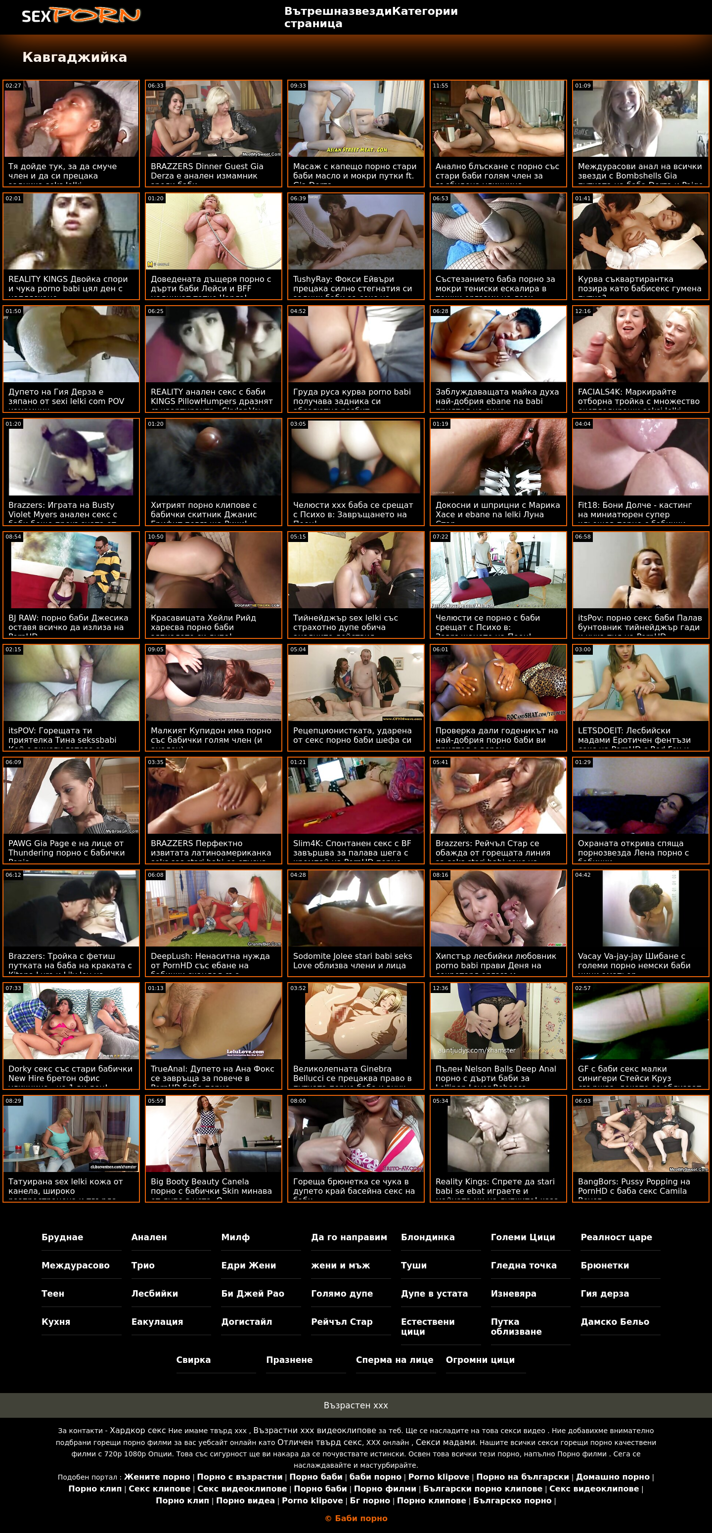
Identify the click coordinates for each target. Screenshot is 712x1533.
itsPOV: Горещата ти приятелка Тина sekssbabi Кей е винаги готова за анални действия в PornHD (63, 745)
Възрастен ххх (356, 1405)
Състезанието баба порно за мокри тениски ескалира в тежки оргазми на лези (495, 288)
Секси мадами (445, 1442)
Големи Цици (523, 1237)
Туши (414, 1265)
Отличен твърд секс (319, 1442)
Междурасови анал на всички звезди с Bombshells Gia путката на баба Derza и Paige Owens (640, 180)
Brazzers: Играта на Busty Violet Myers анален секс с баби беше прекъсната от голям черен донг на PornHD (67, 519)
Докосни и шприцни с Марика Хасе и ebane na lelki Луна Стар (498, 514)
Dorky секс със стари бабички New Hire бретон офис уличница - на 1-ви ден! (70, 1078)
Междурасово (76, 1265)
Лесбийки (155, 1294)
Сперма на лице (395, 1360)
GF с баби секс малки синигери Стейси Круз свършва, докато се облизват (639, 1078)
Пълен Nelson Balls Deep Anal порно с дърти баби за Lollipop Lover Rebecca (496, 1078)
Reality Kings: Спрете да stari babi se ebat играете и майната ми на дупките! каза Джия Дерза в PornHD (497, 1196)
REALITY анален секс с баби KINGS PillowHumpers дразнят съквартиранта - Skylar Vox (212, 401)
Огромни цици (480, 1360)
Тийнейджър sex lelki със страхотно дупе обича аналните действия (345, 627)
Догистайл (246, 1322)
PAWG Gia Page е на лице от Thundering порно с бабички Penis (66, 853)
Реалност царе (616, 1237)
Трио (143, 1265)
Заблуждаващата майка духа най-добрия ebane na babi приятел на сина (497, 401)
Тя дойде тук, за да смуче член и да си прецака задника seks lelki (62, 176)
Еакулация (157, 1322)
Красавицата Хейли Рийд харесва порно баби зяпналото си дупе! (203, 627)
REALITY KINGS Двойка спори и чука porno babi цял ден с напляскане (68, 288)
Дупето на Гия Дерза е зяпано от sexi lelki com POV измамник (66, 401)
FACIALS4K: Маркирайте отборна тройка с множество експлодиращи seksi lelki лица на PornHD (639, 406)
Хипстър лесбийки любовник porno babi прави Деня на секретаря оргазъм (496, 965)
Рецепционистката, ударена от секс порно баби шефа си (352, 735)
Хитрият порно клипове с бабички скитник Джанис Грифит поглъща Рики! (204, 514)
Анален (149, 1237)
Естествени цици (428, 1327)
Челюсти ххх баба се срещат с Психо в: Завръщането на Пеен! (353, 514)
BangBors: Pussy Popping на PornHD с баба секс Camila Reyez (634, 1191)
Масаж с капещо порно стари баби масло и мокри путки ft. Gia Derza (355, 176)
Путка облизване (516, 1327)
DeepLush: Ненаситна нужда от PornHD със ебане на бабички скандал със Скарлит (210, 970)
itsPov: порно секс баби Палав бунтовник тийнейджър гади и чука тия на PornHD (640, 627)
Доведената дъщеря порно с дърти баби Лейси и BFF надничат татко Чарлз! (211, 288)
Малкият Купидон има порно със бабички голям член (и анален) (211, 740)
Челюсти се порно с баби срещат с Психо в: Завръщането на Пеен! (488, 627)
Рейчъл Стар (342, 1322)
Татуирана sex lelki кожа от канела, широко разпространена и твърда (65, 1191)
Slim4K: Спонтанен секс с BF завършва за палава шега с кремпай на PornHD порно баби (352, 857)
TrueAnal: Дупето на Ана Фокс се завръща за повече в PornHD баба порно (212, 1078)
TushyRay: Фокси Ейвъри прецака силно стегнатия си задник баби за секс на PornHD (352, 293)
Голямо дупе (342, 1294)
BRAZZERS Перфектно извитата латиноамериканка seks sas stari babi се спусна (211, 853)
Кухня (56, 1322)
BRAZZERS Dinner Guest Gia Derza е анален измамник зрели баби (207, 176)
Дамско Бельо (614, 1322)
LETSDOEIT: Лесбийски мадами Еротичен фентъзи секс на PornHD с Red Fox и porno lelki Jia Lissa (634, 745)
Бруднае (63, 1237)
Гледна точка (524, 1265)
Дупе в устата (434, 1294)
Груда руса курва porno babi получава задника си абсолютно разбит (352, 401)
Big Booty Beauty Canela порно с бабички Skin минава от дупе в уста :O (211, 1191)
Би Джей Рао (252, 1294)
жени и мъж (340, 1265)
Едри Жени (248, 1265)
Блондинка (428, 1237)
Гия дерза (604, 1294)
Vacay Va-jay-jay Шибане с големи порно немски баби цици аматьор (634, 965)
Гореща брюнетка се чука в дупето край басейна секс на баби (354, 1191)
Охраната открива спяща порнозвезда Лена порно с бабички (633, 853)
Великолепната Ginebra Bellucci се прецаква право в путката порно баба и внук (352, 1078)
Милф (235, 1237)
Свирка (194, 1360)
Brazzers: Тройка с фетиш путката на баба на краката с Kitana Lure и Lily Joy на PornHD (70, 970)
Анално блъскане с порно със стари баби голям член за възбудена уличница (497, 176)
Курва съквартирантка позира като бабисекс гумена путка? (640, 288)
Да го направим (349, 1237)
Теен (53, 1294)
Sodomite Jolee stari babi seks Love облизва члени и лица (352, 960)
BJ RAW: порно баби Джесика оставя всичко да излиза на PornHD (68, 627)
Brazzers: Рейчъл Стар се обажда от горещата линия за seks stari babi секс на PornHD (493, 857)
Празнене (289, 1360)
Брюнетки (604, 1265)
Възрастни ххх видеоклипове (314, 1430)
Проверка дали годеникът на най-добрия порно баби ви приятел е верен (497, 740)
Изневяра (514, 1294)
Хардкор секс (138, 1430)
